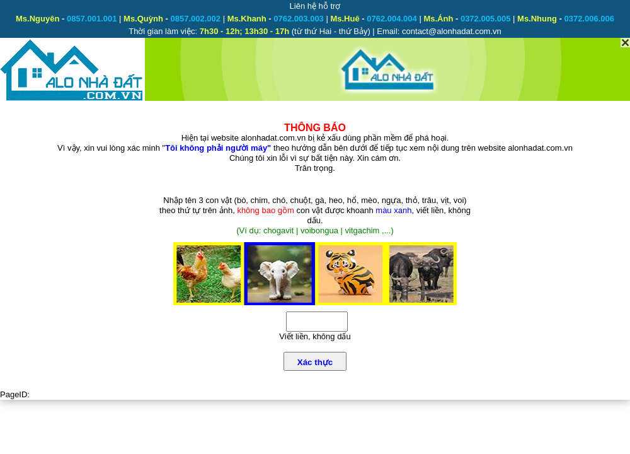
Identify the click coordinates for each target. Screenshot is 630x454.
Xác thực (315, 362)
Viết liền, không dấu (314, 336)
